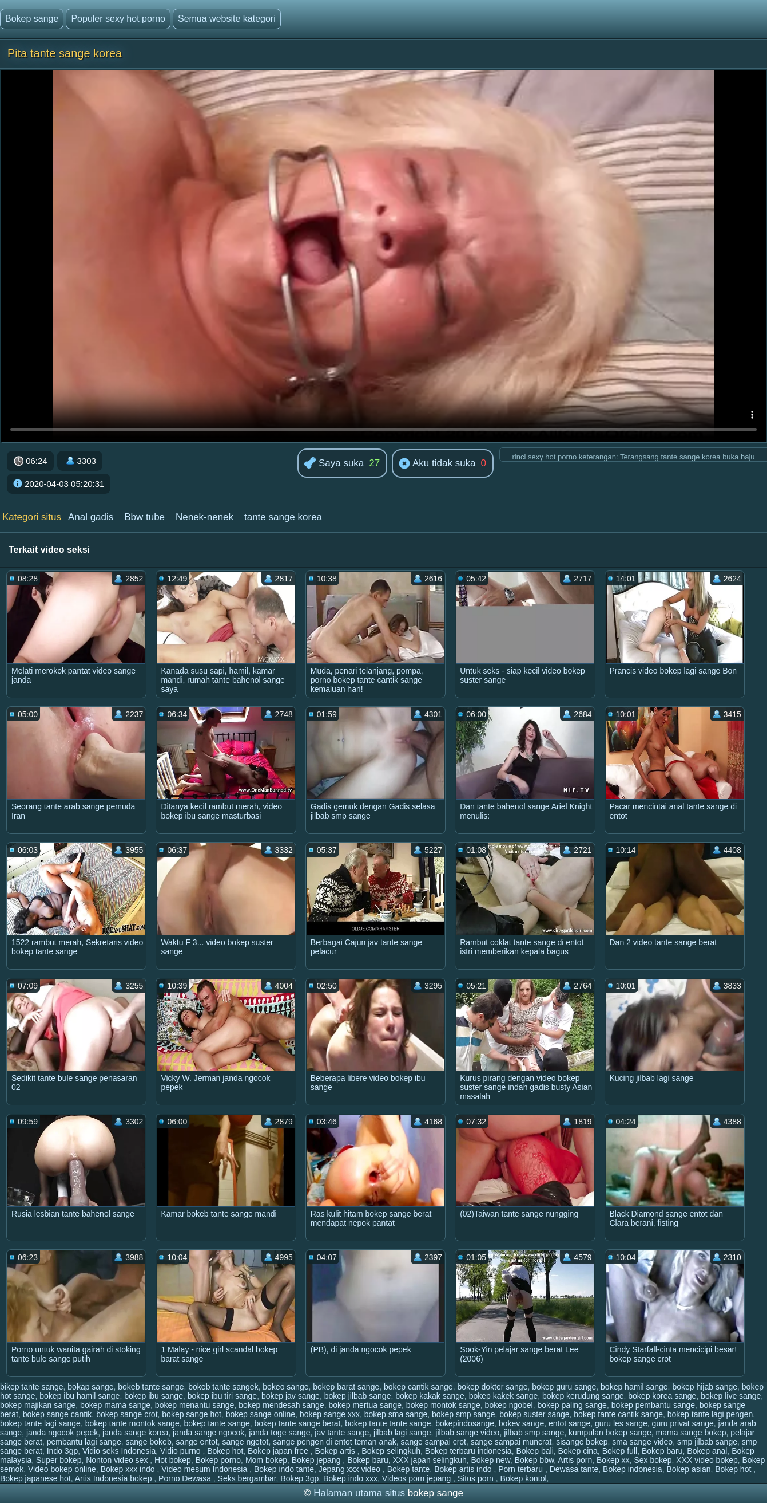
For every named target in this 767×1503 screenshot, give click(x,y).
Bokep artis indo (464, 1469)
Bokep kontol (523, 1478)
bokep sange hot (191, 1414)
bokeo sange (285, 1386)
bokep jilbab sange (357, 1395)
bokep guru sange (564, 1386)
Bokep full (619, 1450)
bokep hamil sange (634, 1386)
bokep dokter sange (492, 1386)
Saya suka (334, 463)
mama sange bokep (691, 1432)
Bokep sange (31, 18)
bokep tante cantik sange (618, 1414)
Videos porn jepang (417, 1478)
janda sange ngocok (208, 1432)
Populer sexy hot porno (118, 18)
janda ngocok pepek (62, 1432)
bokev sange (521, 1423)
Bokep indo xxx (350, 1478)
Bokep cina (578, 1450)
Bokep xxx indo (129, 1469)
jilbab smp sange (534, 1432)
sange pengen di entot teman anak (334, 1441)
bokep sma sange (396, 1414)
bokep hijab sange (704, 1386)
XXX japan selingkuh (430, 1460)
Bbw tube (144, 517)
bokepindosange (464, 1423)
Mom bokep (266, 1460)
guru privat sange (683, 1423)
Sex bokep (652, 1460)
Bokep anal (707, 1450)
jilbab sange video (467, 1432)
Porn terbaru (521, 1469)
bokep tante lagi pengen (710, 1414)
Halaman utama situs (359, 1493)
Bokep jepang (317, 1460)
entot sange (569, 1423)
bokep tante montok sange (132, 1423)
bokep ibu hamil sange (79, 1395)
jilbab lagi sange (402, 1432)
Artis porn (575, 1460)
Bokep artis (336, 1450)
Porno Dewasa (185, 1478)
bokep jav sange (290, 1395)
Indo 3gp (62, 1450)
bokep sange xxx (330, 1414)
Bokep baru (662, 1450)
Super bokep (58, 1460)
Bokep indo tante (284, 1469)
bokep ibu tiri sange (222, 1395)
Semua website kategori (227, 18)
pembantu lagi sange (84, 1441)
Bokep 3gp (299, 1478)
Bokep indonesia (632, 1469)
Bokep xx (613, 1460)
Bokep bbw (534, 1460)
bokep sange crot (126, 1414)
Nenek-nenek (204, 517)
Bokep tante (408, 1469)
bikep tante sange (31, 1386)
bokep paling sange (571, 1405)
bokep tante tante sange (388, 1423)
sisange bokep (581, 1441)
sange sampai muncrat (511, 1441)
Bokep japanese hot (35, 1478)
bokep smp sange (463, 1414)
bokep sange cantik (57, 1414)
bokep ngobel (509, 1405)
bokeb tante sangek (223, 1386)
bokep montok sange (443, 1405)
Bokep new (491, 1460)
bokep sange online (260, 1414)
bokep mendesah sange (281, 1405)
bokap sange (90, 1386)
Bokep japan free (279, 1450)
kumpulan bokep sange (610, 1432)
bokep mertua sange (365, 1405)
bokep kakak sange (429, 1395)
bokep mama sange (115, 1405)
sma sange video (642, 1441)
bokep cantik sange (418, 1386)
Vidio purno (181, 1450)
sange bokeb (149, 1441)
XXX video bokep (706, 1460)
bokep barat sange (346, 1386)
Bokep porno (218, 1460)
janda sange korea (135, 1432)
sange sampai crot (433, 1441)
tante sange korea (283, 517)
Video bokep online (62, 1469)
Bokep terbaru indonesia (468, 1450)
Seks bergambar (247, 1478)
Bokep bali (534, 1450)
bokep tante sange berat (297, 1423)
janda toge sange (279, 1432)
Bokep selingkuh (390, 1450)
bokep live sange (731, 1395)
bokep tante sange (216, 1423)
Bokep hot (225, 1450)
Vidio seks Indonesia (119, 1450)
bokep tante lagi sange (40, 1423)
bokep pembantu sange (653, 1405)
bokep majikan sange (37, 1405)
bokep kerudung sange (582, 1395)
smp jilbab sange (707, 1441)
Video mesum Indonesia (205, 1469)
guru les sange (621, 1423)
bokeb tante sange (151, 1386)
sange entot (196, 1441)
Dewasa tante (574, 1469)
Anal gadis (90, 517)
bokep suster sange (534, 1414)
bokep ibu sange (153, 1395)
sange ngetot (245, 1441)
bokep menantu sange (195, 1405)
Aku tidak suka (437, 464)
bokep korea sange (662, 1395)
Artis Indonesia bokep (114, 1478)
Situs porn (477, 1478)
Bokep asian (688, 1469)
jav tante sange (342, 1432)
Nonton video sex (118, 1460)
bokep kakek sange (503, 1395)
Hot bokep (172, 1460)
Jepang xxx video (351, 1469)
